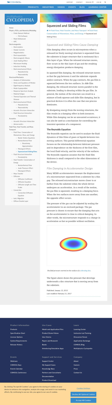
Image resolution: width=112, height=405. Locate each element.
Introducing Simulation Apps (53, 348)
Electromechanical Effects (22, 69)
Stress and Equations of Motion (24, 83)
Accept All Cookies (83, 400)
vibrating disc (86, 271)
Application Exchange (82, 341)
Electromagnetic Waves (22, 58)
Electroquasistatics (20, 55)
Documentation (48, 376)
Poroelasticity (22, 116)
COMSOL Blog (79, 345)
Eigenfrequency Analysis (22, 85)
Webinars (14, 361)
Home (11, 28)
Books (44, 345)
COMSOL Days (15, 365)
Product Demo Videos (50, 333)
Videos (61, 7)
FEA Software (22, 36)
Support (70, 2)
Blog (82, 7)
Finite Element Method (21, 33)
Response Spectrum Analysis (23, 91)
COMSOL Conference (18, 372)
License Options (16, 337)
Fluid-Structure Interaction (23, 113)
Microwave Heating (20, 63)
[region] (56, 394)
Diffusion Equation (24, 182)
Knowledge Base (48, 369)
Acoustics (12, 118)
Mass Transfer (18, 173)
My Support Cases (49, 365)
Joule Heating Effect (21, 61)
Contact (79, 2)
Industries (48, 7)
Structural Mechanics (16, 77)
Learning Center (97, 7)
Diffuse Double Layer (21, 201)
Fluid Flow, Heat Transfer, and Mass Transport (68, 30)
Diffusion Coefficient (25, 179)
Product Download (49, 380)
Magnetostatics (19, 52)
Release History (16, 345)
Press (76, 369)
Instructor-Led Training (82, 333)
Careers (77, 365)
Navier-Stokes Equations (26, 138)
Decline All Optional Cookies (83, 394)
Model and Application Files (52, 329)
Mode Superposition (21, 88)
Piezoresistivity (23, 74)
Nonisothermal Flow (25, 140)
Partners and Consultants (51, 372)
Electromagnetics (15, 44)
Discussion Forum (80, 337)
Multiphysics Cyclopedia (83, 348)
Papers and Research (50, 341)
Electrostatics (18, 47)
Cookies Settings (83, 388)
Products (33, 7)
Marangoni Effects (24, 149)
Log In (99, 2)
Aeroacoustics (18, 124)
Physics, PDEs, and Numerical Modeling (22, 30)
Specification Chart (17, 333)
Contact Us (78, 372)
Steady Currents (19, 50)
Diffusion (17, 176)
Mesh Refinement (20, 39)
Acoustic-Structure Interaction (24, 110)
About (76, 361)
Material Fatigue (19, 94)
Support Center (48, 361)
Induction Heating (20, 66)
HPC (15, 41)
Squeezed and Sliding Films (27, 151)
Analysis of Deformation (22, 80)
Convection (17, 190)
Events (72, 7)
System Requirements (18, 341)
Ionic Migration (19, 198)
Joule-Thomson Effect (25, 168)
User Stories (46, 337)
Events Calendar (16, 369)
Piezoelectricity (23, 72)
